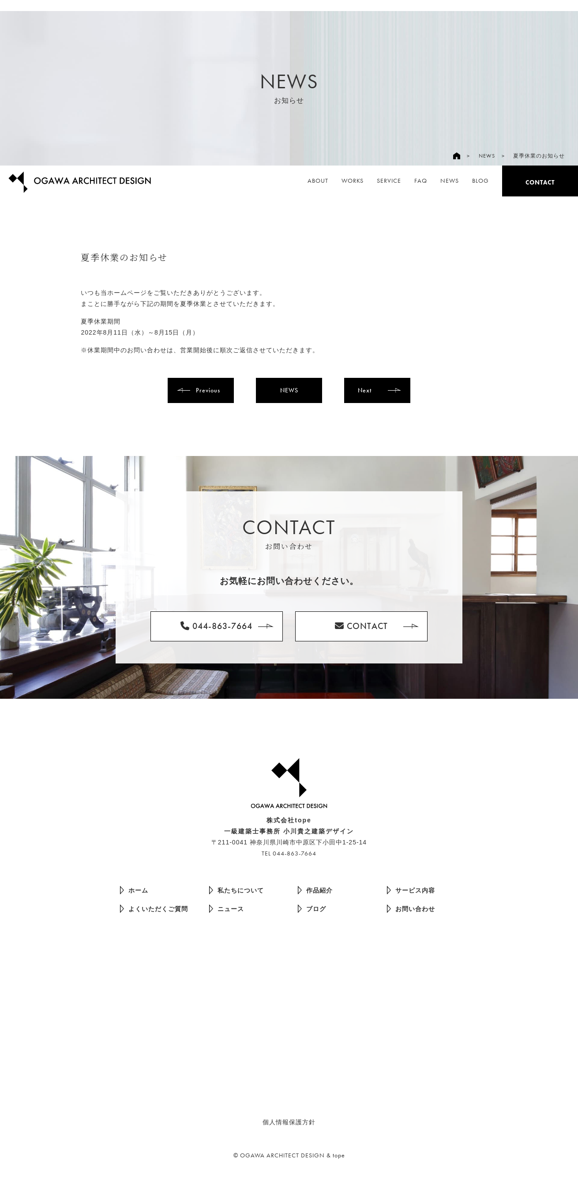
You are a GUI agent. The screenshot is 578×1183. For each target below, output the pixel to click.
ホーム (134, 890)
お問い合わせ (411, 908)
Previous (208, 390)
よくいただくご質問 (154, 908)
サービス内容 (411, 890)
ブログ (312, 908)
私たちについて (236, 890)
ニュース (226, 908)
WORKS (353, 181)
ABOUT (318, 181)
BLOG (480, 181)
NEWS (487, 155)
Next (365, 390)
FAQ (420, 181)
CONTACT (540, 182)
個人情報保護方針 (289, 1122)
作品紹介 (315, 890)
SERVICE (389, 181)
